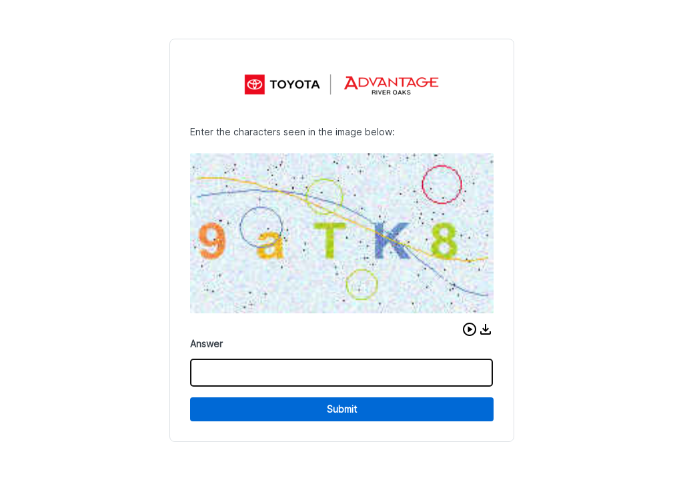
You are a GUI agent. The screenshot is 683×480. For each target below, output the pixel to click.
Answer (206, 343)
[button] (470, 329)
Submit (342, 409)
